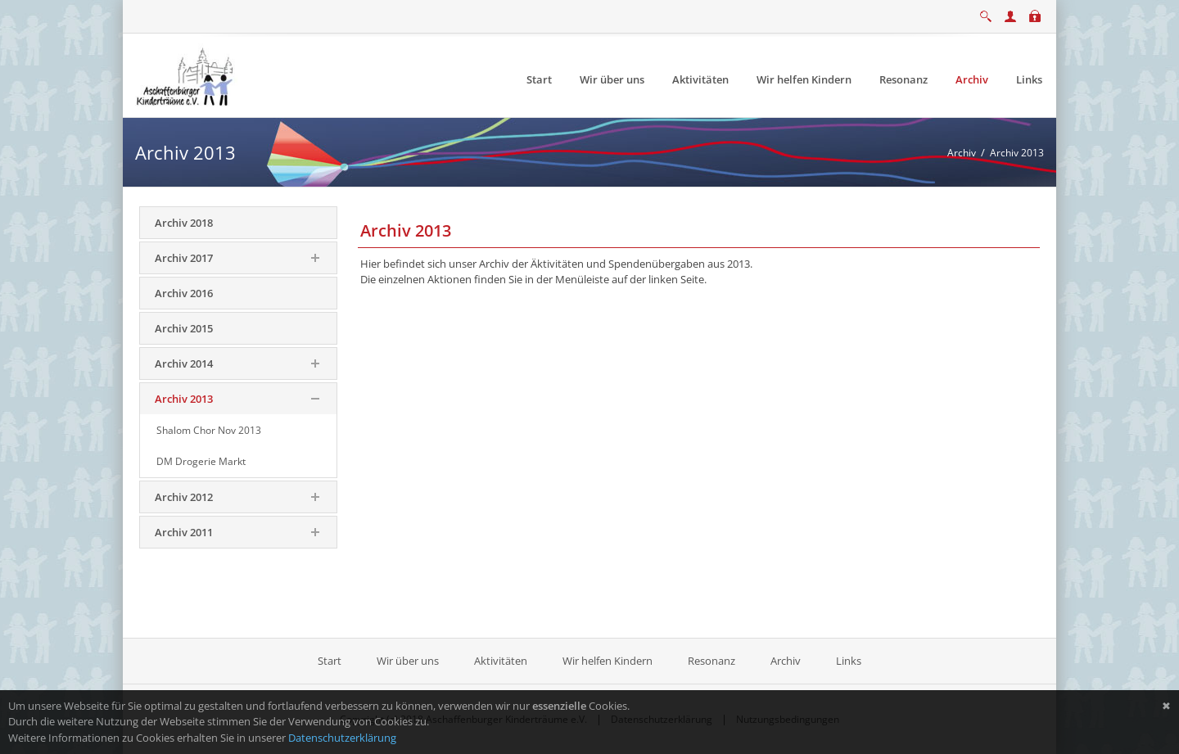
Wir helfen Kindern (607, 660)
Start (331, 660)
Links (848, 660)
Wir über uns (408, 660)
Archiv (785, 660)
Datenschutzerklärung (342, 737)
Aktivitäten (500, 660)
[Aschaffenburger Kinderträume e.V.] (186, 74)
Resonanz (711, 660)
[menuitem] (539, 80)
